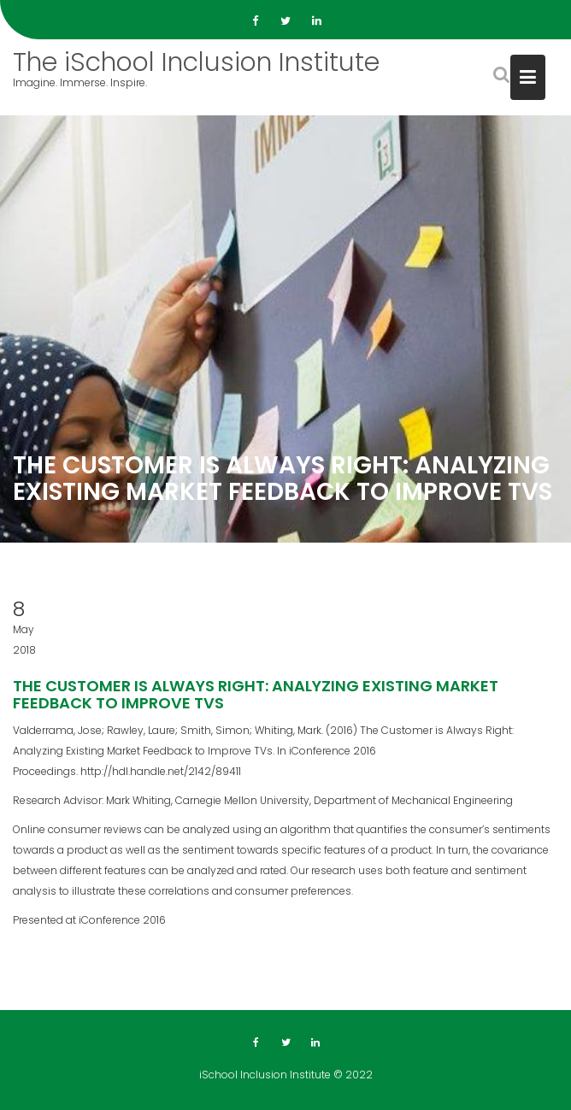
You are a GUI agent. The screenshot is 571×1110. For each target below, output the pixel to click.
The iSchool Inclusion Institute (196, 62)
